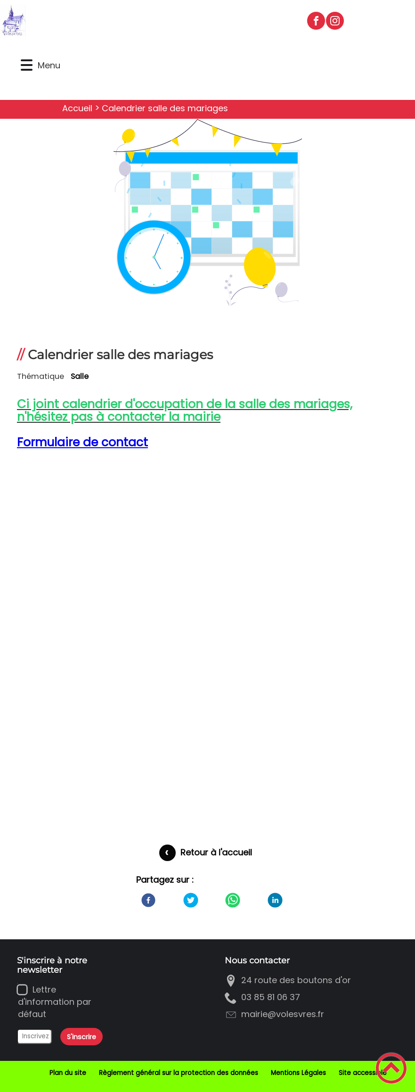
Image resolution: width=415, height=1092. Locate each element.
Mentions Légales (298, 1072)
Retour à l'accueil (216, 852)
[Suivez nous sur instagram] (334, 20)
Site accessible (363, 1072)
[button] (27, 65)
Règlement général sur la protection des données (178, 1072)
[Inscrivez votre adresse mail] (34, 1036)
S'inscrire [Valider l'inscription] (81, 1037)
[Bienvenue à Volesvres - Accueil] (149, 20)
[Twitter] (191, 900)
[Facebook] (148, 900)
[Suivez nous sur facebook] (316, 20)
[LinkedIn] (275, 900)
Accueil (77, 108)
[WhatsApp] (233, 900)
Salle (80, 376)
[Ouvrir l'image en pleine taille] (207, 214)
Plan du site (67, 1072)
